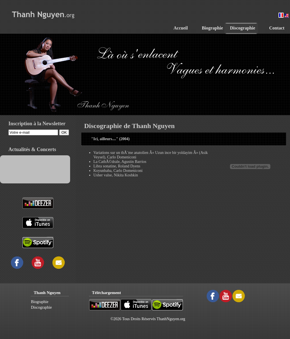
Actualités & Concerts (32, 149)
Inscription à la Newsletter (36, 123)
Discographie (41, 307)
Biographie (39, 302)
